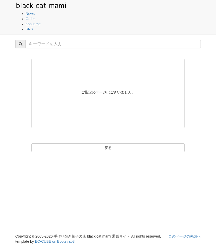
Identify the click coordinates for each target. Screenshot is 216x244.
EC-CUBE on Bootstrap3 (55, 241)
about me (33, 24)
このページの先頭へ (184, 236)
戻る (108, 148)
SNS (29, 29)
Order (30, 19)
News (30, 14)
